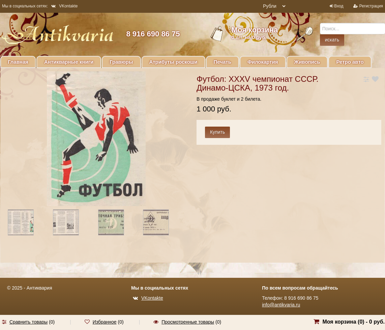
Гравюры (121, 62)
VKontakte (64, 6)
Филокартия (262, 62)
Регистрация (371, 6)
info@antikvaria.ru (281, 304)
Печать (222, 62)
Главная (18, 62)
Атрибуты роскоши (173, 62)
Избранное (105, 322)
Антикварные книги (68, 62)
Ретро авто (349, 62)
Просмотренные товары (187, 322)
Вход (338, 6)
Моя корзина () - (353, 322)
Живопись (307, 62)
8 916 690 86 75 (153, 34)
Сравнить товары (28, 322)
